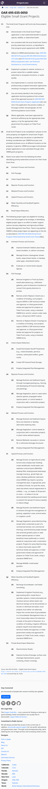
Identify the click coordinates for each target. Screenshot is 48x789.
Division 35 (21, 7)
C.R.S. (14, 768)
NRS (13, 774)
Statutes (15, 771)
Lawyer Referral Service (18, 717)
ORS (17, 780)
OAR (6, 7)
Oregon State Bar (10, 712)
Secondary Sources (8, 757)
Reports (4, 754)
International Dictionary (31, 786)
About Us (4, 745)
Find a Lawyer (6, 739)
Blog (2, 742)
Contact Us (5, 751)
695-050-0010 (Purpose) (31, 59)
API (2, 748)
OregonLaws (22, 3)
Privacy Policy (6, 760)
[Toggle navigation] (44, 3)
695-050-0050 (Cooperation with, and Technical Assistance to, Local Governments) (29, 61)
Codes (14, 765)
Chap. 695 (13, 7)
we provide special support (17, 727)
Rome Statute (17, 786)
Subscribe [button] (5, 697)
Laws (14, 777)
